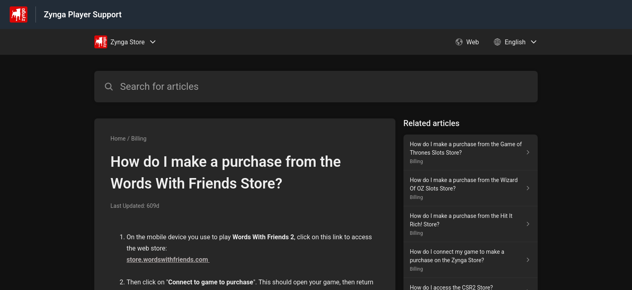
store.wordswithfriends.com (168, 259)
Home (118, 138)
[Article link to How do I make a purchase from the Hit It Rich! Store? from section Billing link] (470, 224)
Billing (138, 138)
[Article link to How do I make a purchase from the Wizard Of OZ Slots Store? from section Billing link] (470, 188)
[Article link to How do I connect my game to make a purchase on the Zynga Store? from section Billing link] (470, 260)
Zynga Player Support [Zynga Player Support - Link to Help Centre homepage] (83, 14)
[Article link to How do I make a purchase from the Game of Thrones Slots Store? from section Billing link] (470, 152)
